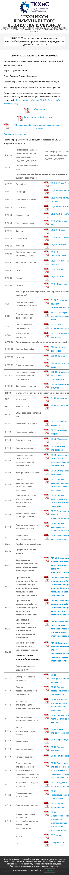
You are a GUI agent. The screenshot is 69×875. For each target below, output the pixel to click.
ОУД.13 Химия (57, 277)
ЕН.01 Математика (59, 398)
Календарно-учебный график (38, 117)
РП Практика (57, 835)
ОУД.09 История (58, 244)
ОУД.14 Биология (59, 284)
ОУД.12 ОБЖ (57, 269)
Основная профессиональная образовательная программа (38, 127)
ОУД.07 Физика (58, 230)
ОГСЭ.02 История (59, 356)
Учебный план (38, 109)
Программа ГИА (58, 842)
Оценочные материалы (15, 134)
